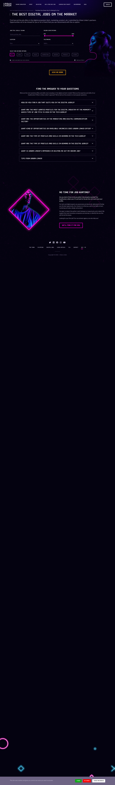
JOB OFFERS (38, 4)
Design (56, 54)
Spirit (30, 4)
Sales (35, 54)
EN (82, 247)
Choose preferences (99, 780)
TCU (69, 247)
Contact (75, 247)
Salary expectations (50, 30)
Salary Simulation (21, 4)
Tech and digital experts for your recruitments (22, 10)
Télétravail (47, 39)
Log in (108, 4)
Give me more (57, 72)
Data (19, 54)
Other (75, 54)
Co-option (41, 247)
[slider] (44, 35)
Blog (85, 4)
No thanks (87, 780)
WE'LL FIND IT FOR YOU (71, 225)
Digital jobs (50, 247)
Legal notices (61, 247)
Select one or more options (18, 51)
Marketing (45, 54)
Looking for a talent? (64, 4)
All (12, 54)
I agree (78, 780)
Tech (27, 54)
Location (12, 39)
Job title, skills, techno (17, 30)
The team (32, 247)
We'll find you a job (50, 4)
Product (65, 54)
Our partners (77, 4)
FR (85, 247)
